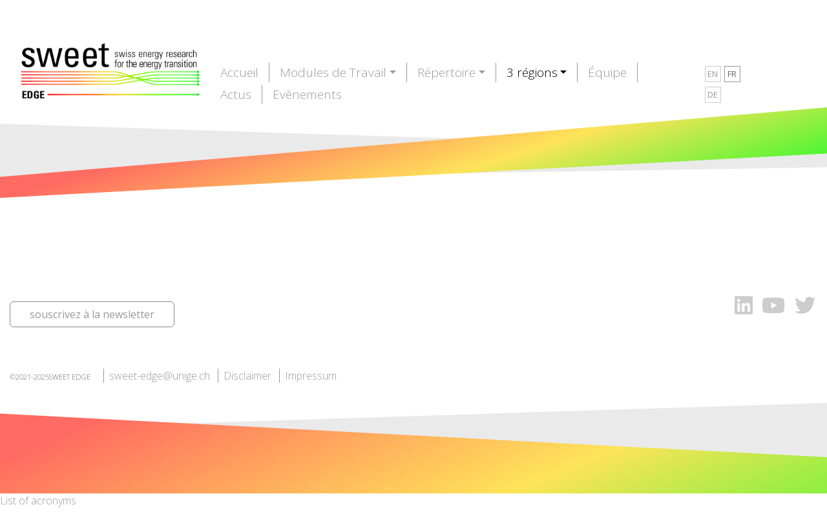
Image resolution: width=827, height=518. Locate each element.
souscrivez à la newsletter (92, 314)
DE (712, 94)
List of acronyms (38, 500)
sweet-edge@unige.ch (159, 376)
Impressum (311, 376)
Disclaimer (247, 376)
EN (712, 74)
